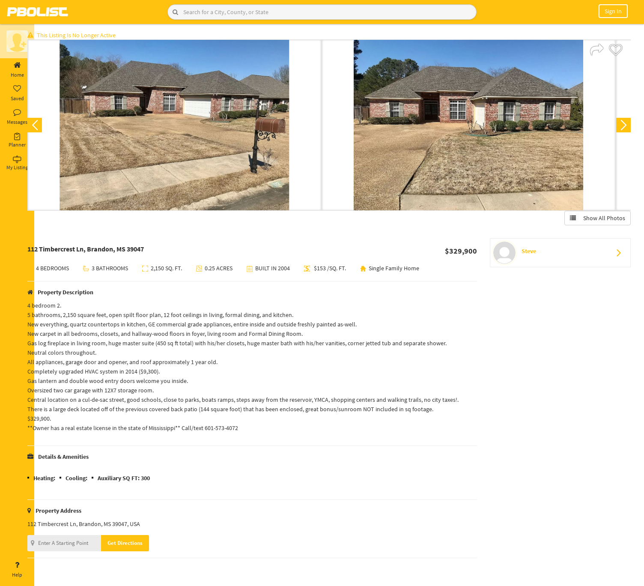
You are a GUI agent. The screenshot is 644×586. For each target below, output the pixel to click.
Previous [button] (48, 127)
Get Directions (138, 544)
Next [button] (621, 127)
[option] (188, 126)
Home (17, 70)
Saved (17, 93)
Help (17, 570)
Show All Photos (595, 220)
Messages (17, 117)
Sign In (613, 11)
